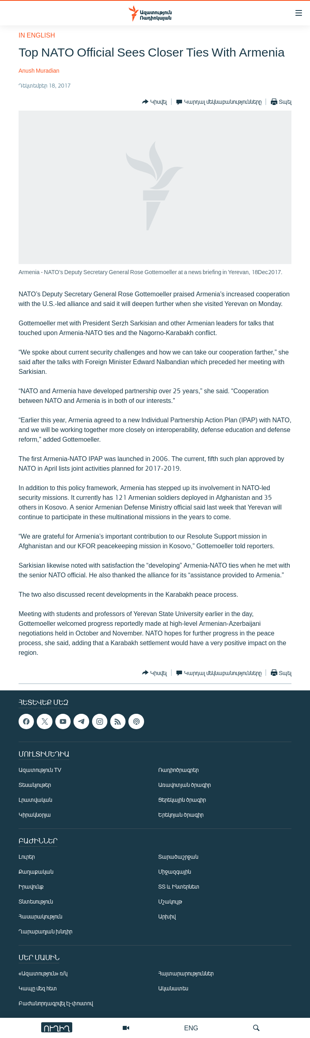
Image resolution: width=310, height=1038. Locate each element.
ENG (191, 1028)
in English (37, 35)
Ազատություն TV (40, 769)
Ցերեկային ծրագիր (182, 799)
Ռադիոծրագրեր (178, 769)
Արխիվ (167, 916)
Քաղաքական (36, 871)
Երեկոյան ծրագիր (180, 814)
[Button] (154, 102)
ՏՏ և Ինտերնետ (178, 886)
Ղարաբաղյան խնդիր (45, 931)
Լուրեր (27, 856)
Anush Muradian (39, 70)
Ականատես (173, 988)
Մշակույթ (170, 901)
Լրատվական (35, 799)
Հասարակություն (40, 916)
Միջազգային (174, 871)
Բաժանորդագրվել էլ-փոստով (56, 1003)
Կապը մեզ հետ (38, 988)
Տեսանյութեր (35, 784)
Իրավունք (31, 886)
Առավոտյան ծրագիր (184, 784)
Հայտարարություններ (186, 973)
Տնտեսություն (36, 901)
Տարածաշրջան (178, 856)
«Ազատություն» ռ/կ (43, 973)
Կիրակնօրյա (35, 814)
